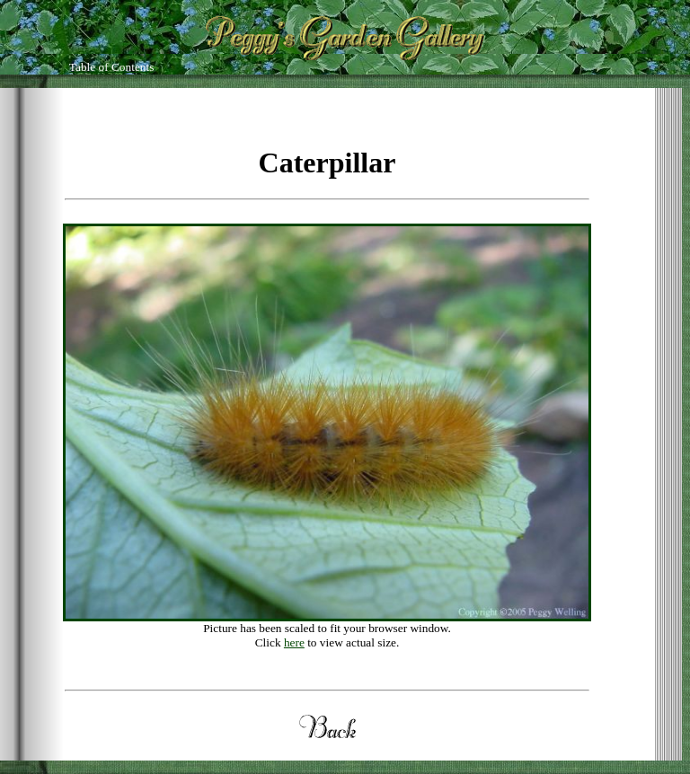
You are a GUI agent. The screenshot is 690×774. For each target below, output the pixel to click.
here (294, 642)
